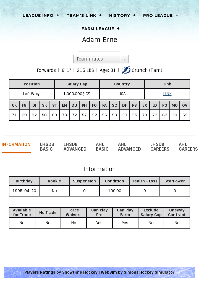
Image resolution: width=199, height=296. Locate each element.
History (119, 15)
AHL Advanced (129, 147)
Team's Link (81, 15)
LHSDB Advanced (75, 147)
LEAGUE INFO (38, 15)
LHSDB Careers (159, 147)
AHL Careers (188, 147)
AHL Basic (102, 147)
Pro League (158, 15)
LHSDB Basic (47, 147)
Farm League (98, 28)
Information (16, 144)
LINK (167, 93)
